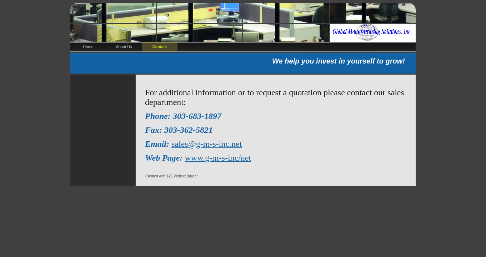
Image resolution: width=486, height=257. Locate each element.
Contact (159, 47)
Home (88, 47)
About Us (124, 47)
